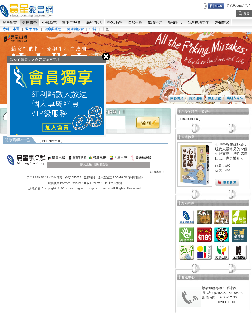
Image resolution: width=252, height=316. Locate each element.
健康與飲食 (75, 29)
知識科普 (155, 22)
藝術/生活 (94, 22)
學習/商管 (115, 22)
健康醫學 (29, 22)
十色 (105, 29)
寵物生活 (175, 22)
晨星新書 (10, 22)
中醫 (92, 29)
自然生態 (135, 22)
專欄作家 (221, 22)
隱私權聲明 (101, 164)
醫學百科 (32, 29)
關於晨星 (86, 164)
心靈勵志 (49, 22)
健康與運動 (52, 29)
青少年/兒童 (71, 22)
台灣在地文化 (198, 22)
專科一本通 (11, 29)
